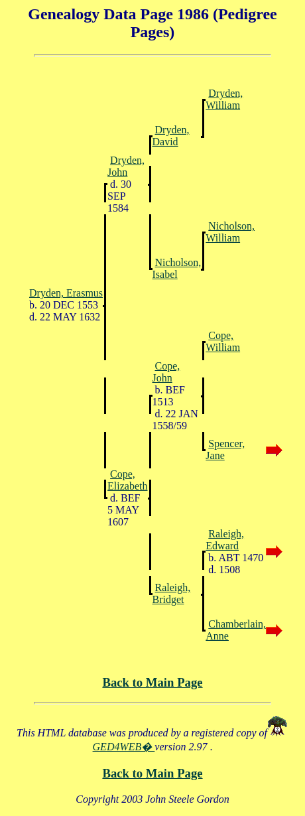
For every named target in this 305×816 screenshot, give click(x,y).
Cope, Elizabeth (127, 480)
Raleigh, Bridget (171, 593)
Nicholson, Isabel (177, 268)
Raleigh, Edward (225, 539)
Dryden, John (126, 166)
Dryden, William (224, 99)
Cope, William (223, 341)
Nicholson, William (230, 231)
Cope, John (166, 371)
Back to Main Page (152, 682)
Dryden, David (171, 135)
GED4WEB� (124, 746)
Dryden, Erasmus (66, 293)
